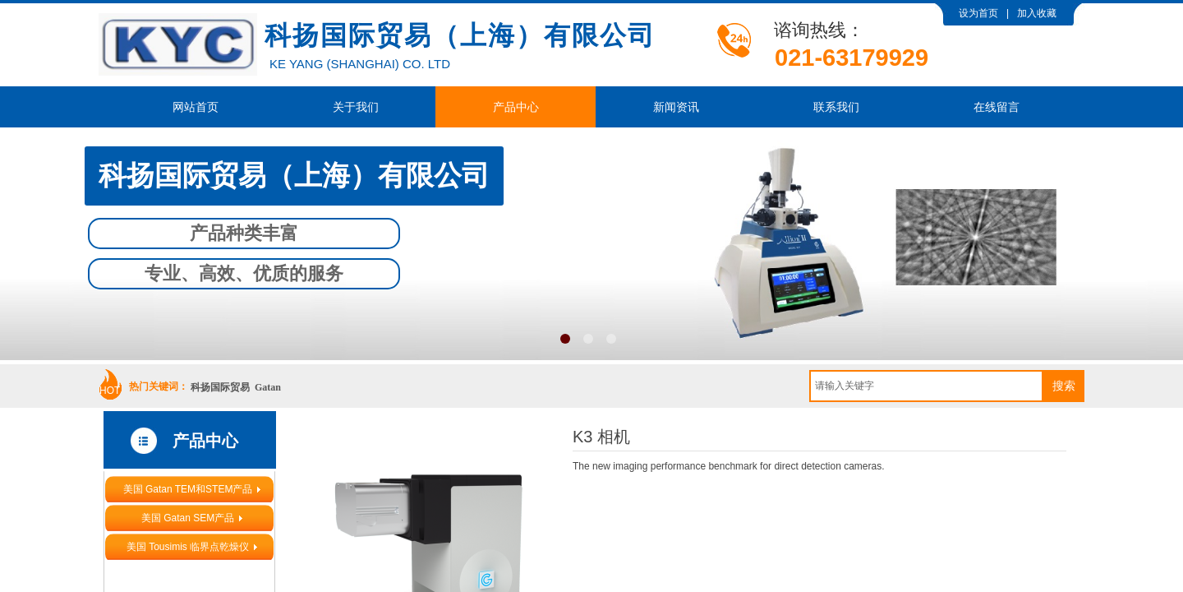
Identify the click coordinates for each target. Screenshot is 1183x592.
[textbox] (926, 386)
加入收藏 (1036, 13)
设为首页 (978, 13)
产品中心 (516, 106)
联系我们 (836, 106)
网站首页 (196, 106)
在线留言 (997, 106)
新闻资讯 (676, 106)
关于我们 (356, 106)
